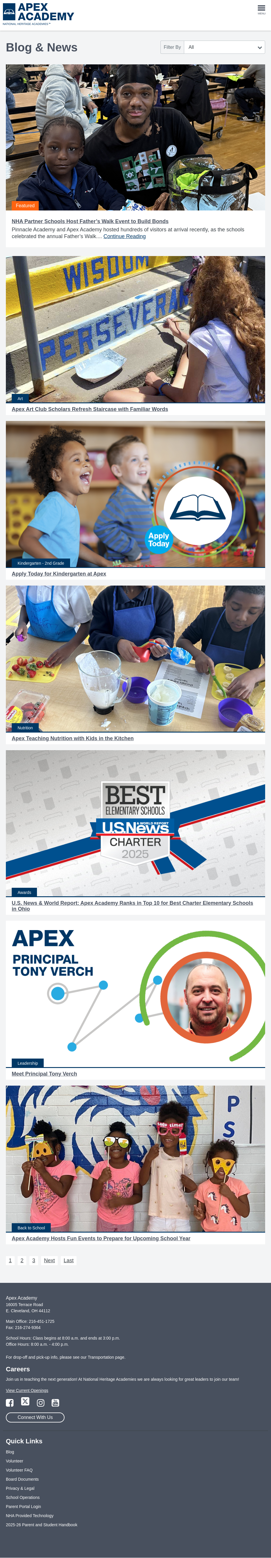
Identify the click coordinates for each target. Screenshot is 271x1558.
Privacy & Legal (20, 1488)
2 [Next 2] (22, 1260)
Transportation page (106, 1357)
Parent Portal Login (23, 1506)
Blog (10, 1452)
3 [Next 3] (33, 1260)
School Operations (23, 1497)
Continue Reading (125, 236)
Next (49, 1260)
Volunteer (14, 1461)
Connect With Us (35, 1417)
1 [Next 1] (10, 1260)
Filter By (172, 47)
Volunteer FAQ (19, 1470)
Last (69, 1260)
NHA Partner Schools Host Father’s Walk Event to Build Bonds (90, 221)
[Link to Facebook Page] (10, 1404)
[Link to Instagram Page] (41, 1404)
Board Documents (22, 1479)
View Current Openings (27, 1390)
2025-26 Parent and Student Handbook (41, 1524)
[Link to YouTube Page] (55, 1404)
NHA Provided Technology (29, 1515)
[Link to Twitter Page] (26, 1404)
